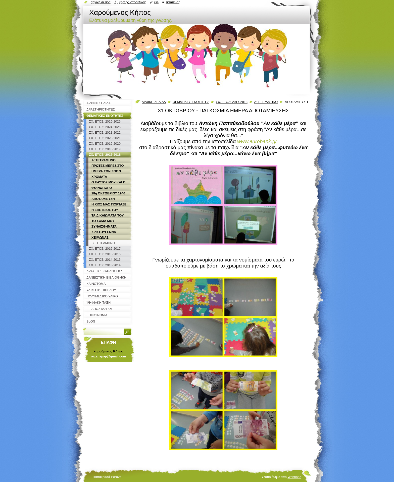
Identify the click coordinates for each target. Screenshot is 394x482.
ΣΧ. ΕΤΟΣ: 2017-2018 (232, 102)
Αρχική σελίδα (101, 2)
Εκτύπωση (173, 2)
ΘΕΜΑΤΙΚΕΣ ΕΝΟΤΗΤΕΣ (191, 102)
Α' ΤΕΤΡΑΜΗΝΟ (266, 102)
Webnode (294, 477)
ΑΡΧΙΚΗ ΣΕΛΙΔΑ (154, 102)
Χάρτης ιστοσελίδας (132, 2)
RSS (156, 2)
